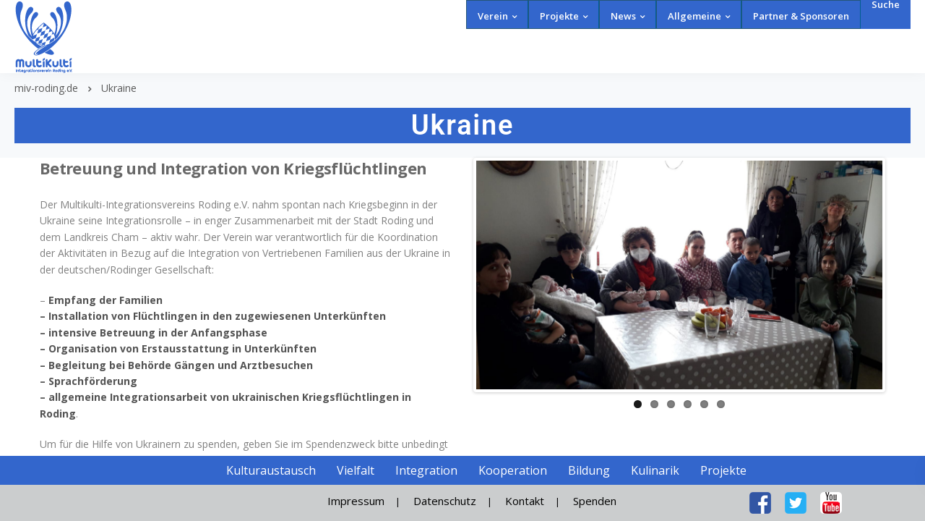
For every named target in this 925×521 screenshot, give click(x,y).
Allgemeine (694, 15)
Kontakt (524, 501)
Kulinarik (655, 470)
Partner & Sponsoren (801, 15)
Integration (426, 470)
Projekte (559, 15)
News (623, 15)
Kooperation (512, 470)
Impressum (355, 501)
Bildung (589, 470)
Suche (886, 4)
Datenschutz (444, 501)
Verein (493, 15)
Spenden (594, 501)
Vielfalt (355, 470)
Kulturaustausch (271, 470)
